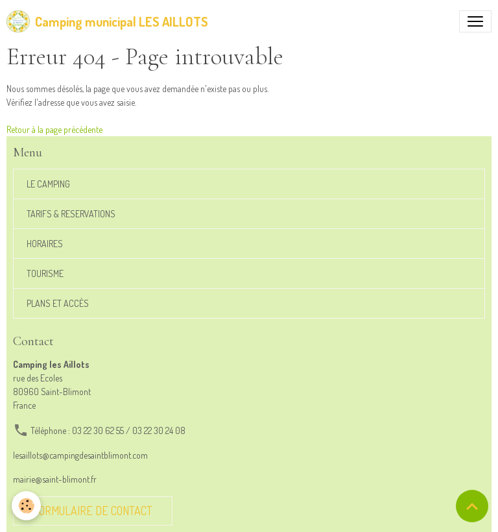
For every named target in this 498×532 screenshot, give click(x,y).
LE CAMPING (48, 183)
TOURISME (45, 273)
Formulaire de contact (92, 510)
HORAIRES (45, 243)
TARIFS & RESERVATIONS (71, 213)
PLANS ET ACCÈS (58, 303)
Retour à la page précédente (54, 129)
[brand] (107, 21)
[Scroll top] (472, 506)
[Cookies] (27, 505)
